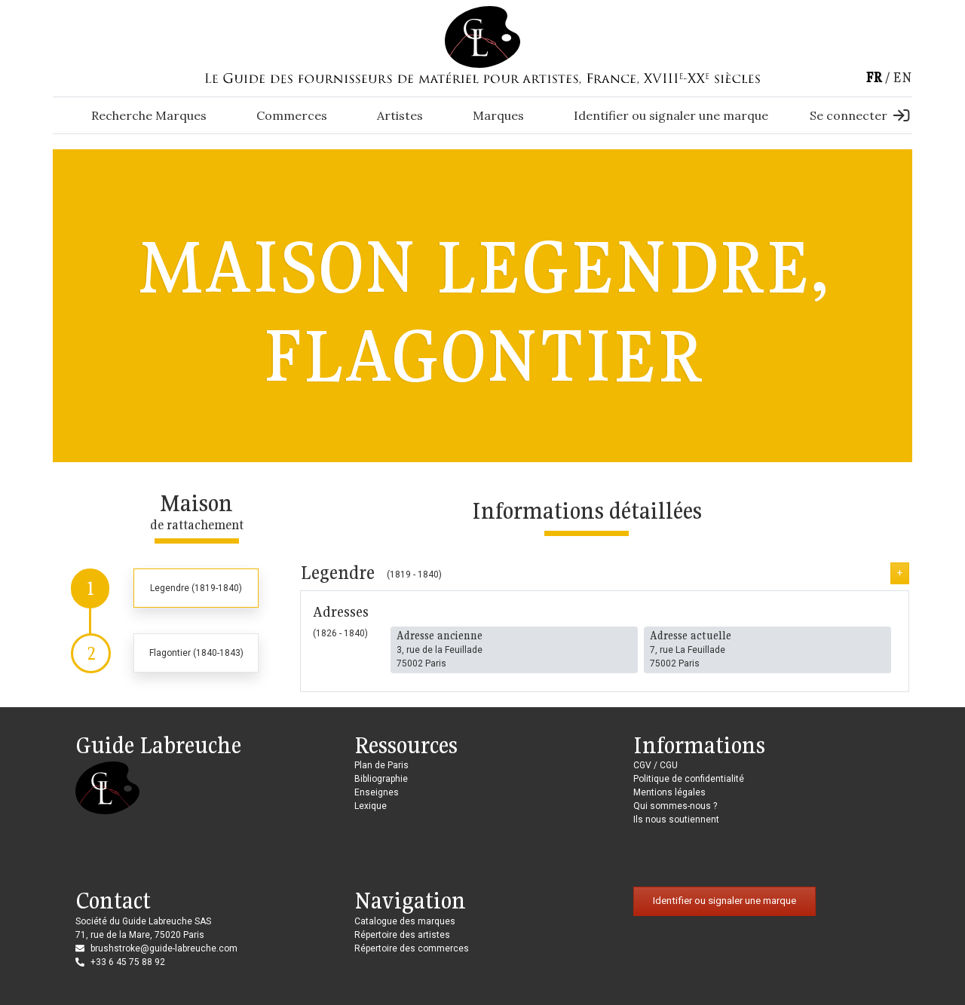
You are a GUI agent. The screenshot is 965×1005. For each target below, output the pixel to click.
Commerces (291, 115)
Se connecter (859, 115)
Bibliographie (381, 779)
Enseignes (376, 792)
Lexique (370, 806)
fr (873, 77)
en (902, 77)
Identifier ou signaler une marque (671, 115)
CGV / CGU (655, 765)
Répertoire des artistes (402, 935)
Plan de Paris (381, 765)
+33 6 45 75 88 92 (127, 962)
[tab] (165, 588)
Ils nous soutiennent (676, 819)
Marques (498, 115)
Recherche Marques (149, 115)
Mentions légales (669, 792)
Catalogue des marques (404, 921)
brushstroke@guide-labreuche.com (163, 948)
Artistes (400, 115)
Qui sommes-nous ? (675, 806)
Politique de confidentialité (688, 779)
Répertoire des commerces (411, 948)
